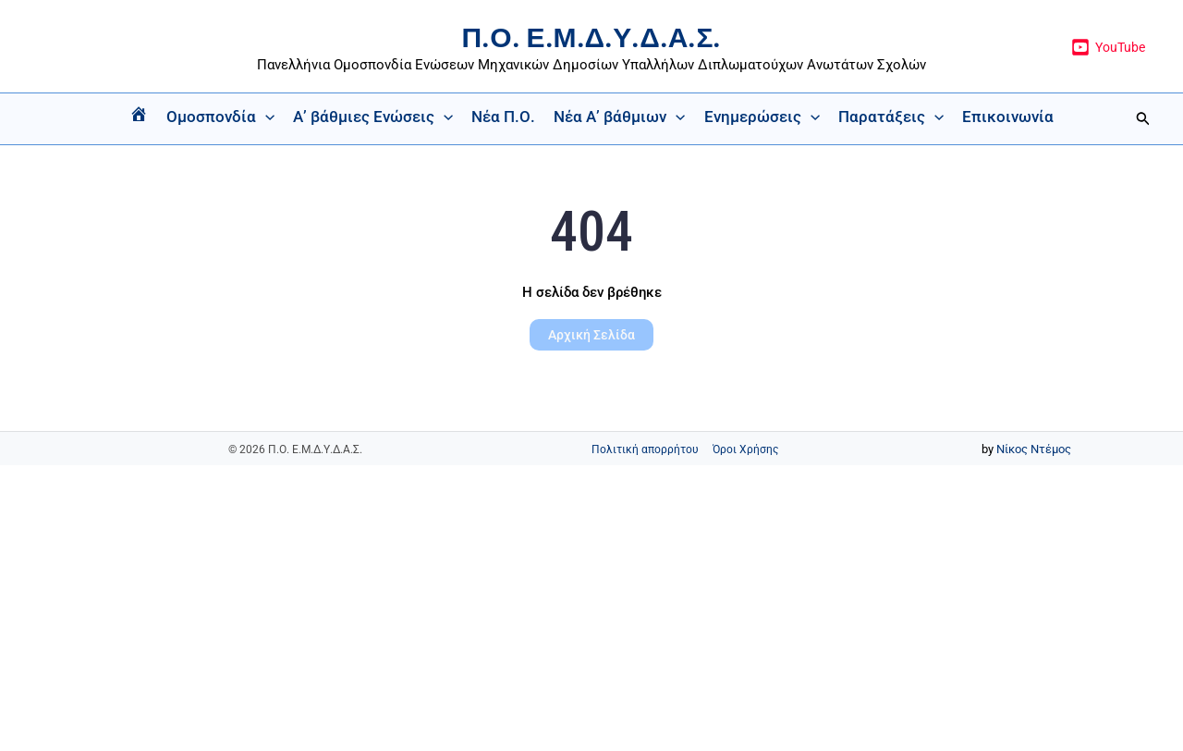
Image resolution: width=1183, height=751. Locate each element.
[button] (265, 116)
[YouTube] (1109, 47)
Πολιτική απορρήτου (645, 449)
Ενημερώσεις (762, 116)
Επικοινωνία (1008, 116)
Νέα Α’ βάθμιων (619, 116)
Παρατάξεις (891, 116)
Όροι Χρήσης (745, 449)
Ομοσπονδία (220, 116)
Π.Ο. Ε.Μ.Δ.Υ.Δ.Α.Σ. (592, 37)
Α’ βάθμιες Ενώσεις (373, 116)
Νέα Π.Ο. (503, 116)
